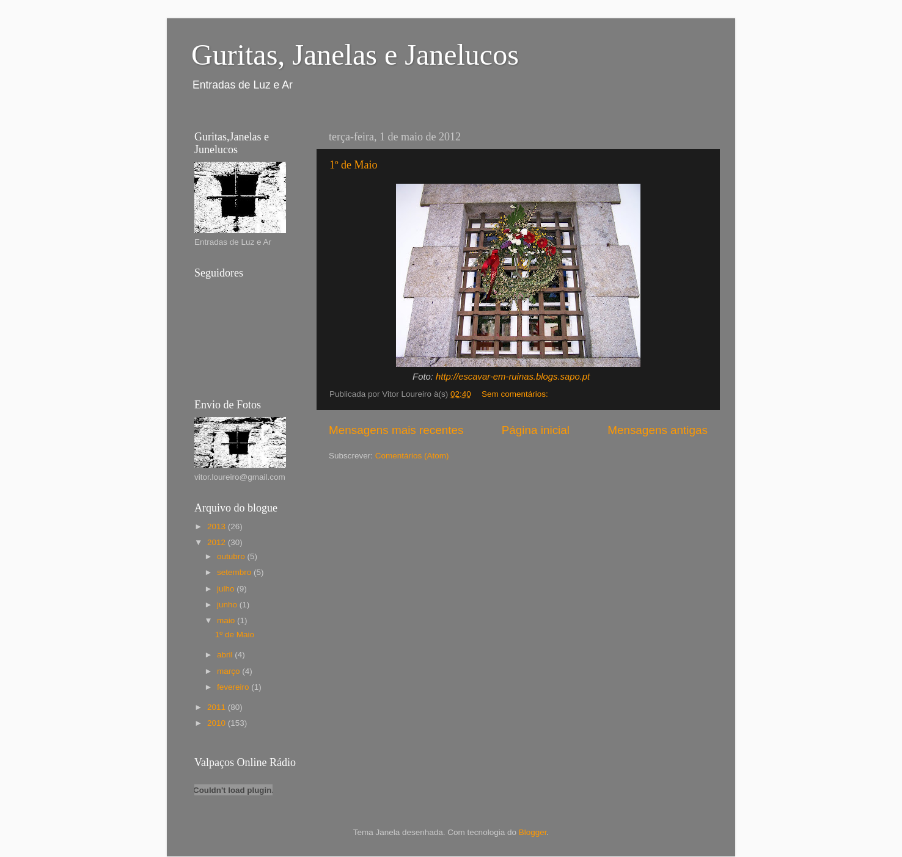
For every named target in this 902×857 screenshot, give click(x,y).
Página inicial (536, 430)
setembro (235, 572)
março (229, 671)
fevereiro (234, 687)
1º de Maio (353, 165)
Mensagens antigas (657, 430)
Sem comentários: (516, 394)
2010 (217, 723)
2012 (217, 542)
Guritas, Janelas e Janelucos (355, 54)
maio (227, 620)
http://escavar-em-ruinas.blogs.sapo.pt (513, 376)
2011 (217, 707)
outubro (232, 556)
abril (226, 654)
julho (227, 588)
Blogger (533, 832)
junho (228, 604)
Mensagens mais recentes (396, 430)
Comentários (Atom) (412, 455)
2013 (217, 526)
